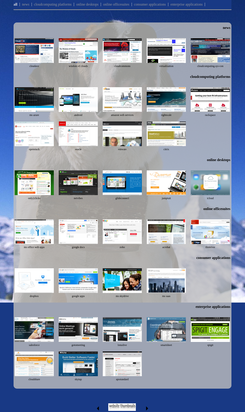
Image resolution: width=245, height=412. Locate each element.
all (15, 4)
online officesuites (116, 4)
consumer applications (150, 4)
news (25, 4)
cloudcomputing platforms (53, 4)
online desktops (87, 4)
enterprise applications (187, 4)
